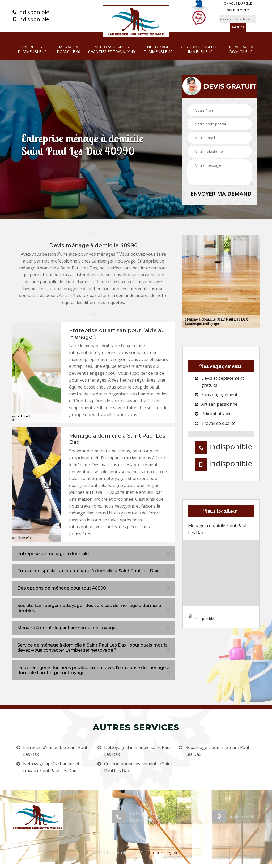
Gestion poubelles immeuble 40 (200, 49)
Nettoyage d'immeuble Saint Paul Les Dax (137, 750)
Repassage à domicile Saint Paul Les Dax (217, 750)
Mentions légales (163, 853)
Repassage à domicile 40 (241, 49)
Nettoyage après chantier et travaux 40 (111, 49)
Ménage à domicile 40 (68, 49)
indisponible (30, 12)
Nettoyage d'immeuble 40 (158, 49)
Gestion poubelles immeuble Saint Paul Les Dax (138, 767)
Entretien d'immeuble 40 (32, 49)
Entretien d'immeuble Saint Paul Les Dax (55, 750)
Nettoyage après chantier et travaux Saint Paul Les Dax (51, 767)
